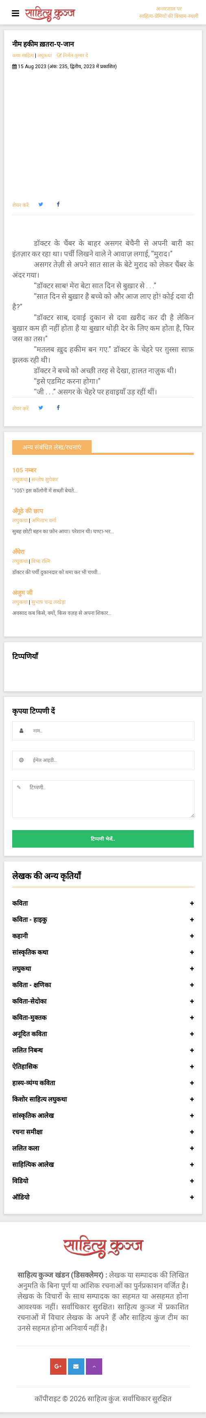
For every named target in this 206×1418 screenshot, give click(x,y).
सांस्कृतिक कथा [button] (103, 952)
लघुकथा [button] (103, 969)
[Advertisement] (103, 131)
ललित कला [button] (103, 1148)
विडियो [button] (103, 1181)
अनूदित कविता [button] (103, 1034)
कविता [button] (103, 903)
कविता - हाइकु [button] (103, 920)
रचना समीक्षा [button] (103, 1132)
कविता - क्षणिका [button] (103, 985)
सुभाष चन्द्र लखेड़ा (48, 602)
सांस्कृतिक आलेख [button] (103, 1116)
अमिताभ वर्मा (43, 520)
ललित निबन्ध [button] (103, 1050)
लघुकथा (44, 55)
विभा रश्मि (40, 561)
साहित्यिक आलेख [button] (103, 1165)
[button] (40, 204)
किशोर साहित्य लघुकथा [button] (103, 1099)
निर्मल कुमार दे (72, 55)
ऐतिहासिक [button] (103, 1067)
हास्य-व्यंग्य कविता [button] (103, 1083)
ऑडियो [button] (103, 1197)
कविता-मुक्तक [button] (103, 1018)
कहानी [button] (103, 936)
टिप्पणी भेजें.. (103, 839)
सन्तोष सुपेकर (44, 479)
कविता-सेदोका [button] (103, 1001)
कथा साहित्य (23, 55)
